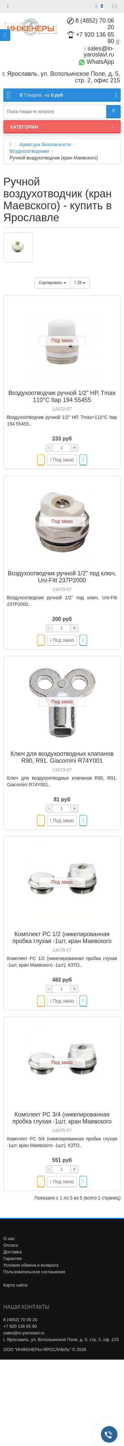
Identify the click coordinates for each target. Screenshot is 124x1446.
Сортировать (52, 282)
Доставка (12, 1251)
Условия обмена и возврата (31, 1265)
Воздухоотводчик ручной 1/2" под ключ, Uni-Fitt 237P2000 (62, 577)
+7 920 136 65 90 (20, 1326)
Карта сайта (15, 1285)
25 (79, 282)
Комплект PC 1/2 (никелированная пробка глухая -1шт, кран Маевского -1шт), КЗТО (62, 941)
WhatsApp (96, 61)
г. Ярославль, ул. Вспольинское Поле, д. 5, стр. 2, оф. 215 (61, 1339)
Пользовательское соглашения (34, 1271)
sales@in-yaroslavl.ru (99, 51)
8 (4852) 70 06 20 (90, 24)
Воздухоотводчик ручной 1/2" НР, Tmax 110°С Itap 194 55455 (62, 396)
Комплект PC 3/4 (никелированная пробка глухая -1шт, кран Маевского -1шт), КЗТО (62, 1121)
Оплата (10, 1245)
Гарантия (12, 1258)
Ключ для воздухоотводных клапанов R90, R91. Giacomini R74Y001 (62, 757)
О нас (9, 1238)
